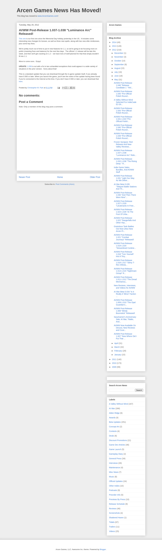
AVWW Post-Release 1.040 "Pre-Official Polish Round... (123, 127)
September (119, 64)
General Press (115, 458)
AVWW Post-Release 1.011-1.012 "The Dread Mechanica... (125, 279)
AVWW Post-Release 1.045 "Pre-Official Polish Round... (123, 93)
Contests (113, 431)
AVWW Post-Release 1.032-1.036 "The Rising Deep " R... (125, 161)
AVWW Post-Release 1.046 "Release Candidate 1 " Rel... (123, 85)
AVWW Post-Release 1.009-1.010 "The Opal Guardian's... (125, 302)
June (116, 76)
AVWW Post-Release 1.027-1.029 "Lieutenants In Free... (124, 203)
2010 (114, 363)
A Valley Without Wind (118, 404)
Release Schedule (117, 504)
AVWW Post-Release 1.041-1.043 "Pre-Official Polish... (123, 119)
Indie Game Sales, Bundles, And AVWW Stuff (124, 169)
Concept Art (114, 427)
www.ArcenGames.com (48, 16)
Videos (112, 531)
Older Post (95, 177)
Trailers (112, 527)
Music (111, 477)
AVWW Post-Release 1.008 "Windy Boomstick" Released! (124, 310)
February (118, 351)
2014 (114, 42)
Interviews (113, 463)
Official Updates (116, 481)
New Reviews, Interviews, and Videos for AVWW (125, 286)
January (118, 355)
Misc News (113, 472)
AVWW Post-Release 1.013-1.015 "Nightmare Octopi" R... (125, 271)
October (118, 61)
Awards (112, 417)
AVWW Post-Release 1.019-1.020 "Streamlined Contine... (125, 245)
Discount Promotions (118, 440)
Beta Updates (115, 422)
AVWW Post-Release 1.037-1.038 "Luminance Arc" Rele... (125, 152)
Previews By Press (117, 499)
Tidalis (112, 522)
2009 (114, 367)
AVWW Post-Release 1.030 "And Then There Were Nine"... (125, 195)
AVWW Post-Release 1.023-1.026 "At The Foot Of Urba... (123, 211)
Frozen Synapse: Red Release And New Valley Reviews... (123, 144)
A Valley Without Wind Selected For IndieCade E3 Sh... (125, 102)
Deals (111, 436)
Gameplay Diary (116, 454)
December (119, 53)
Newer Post (24, 177)
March (117, 347)
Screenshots (114, 513)
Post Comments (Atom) (65, 184)
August (117, 68)
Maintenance (114, 467)
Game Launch (115, 449)
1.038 (29, 66)
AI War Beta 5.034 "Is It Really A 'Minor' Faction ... (125, 294)
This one (22, 39)
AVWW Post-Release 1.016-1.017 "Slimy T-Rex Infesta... (124, 262)
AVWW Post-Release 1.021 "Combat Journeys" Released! (124, 237)
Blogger (103, 549)
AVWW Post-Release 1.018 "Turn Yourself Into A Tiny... (123, 254)
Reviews (112, 508)
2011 (114, 359)
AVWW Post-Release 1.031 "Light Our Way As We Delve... (124, 178)
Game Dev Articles (117, 445)
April (116, 343)
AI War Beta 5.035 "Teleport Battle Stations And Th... (125, 186)
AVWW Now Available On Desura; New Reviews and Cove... (125, 327)
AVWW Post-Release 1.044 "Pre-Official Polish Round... (123, 110)
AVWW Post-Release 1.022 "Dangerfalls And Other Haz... (125, 220)
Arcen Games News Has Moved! (59, 10)
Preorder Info (114, 495)
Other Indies (114, 486)
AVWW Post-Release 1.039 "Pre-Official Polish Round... (123, 135)
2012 (114, 50)
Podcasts (113, 490)
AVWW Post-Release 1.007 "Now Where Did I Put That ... (125, 336)
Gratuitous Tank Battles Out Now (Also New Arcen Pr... (124, 228)
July (116, 72)
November (119, 57)
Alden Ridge (114, 413)
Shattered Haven (116, 517)
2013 (114, 46)
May (116, 79)
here (20, 81)
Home (60, 177)
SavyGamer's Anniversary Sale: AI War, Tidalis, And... (125, 319)
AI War (112, 408)
